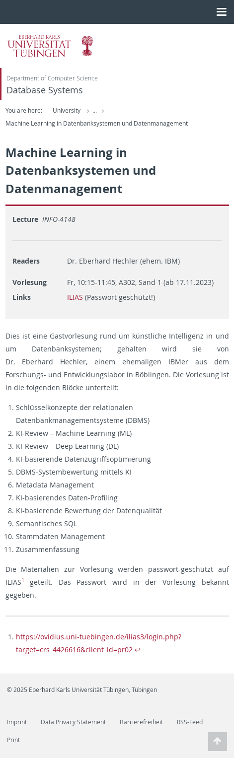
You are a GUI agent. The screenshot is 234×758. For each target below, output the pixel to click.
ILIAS (75, 297)
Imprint (17, 722)
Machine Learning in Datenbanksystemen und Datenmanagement (96, 123)
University (66, 110)
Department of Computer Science (52, 78)
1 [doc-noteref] (22, 580)
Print (13, 740)
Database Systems (44, 90)
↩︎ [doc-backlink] (138, 649)
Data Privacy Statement (73, 722)
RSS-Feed (190, 722)
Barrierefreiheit (141, 722)
